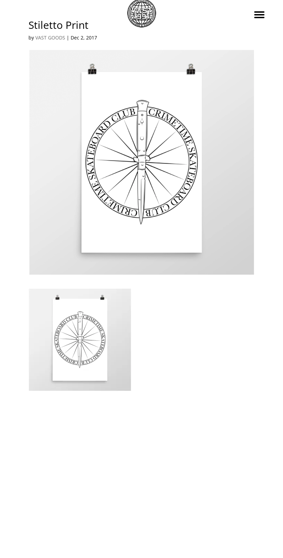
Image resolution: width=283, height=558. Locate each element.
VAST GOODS (50, 37)
